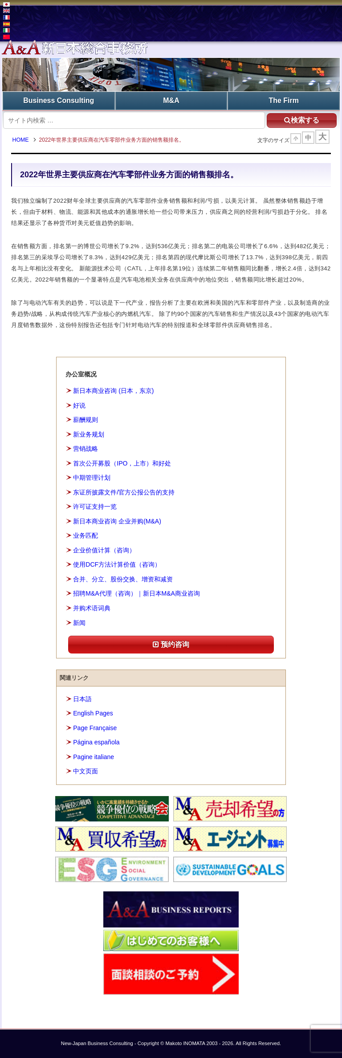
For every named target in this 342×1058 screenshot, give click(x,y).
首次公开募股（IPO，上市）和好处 (122, 463)
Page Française (95, 727)
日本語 (82, 699)
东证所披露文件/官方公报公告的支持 (124, 492)
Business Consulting (58, 100)
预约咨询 (171, 645)
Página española (96, 742)
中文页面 (85, 771)
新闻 (79, 622)
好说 (79, 405)
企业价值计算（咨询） (104, 550)
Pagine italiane (93, 756)
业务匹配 (85, 535)
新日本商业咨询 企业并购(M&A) (117, 521)
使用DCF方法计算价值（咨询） (117, 564)
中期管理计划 (91, 478)
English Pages (93, 713)
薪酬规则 (85, 420)
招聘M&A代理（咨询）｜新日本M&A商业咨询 (136, 593)
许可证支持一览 (95, 507)
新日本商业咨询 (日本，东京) (113, 391)
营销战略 (85, 449)
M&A (171, 100)
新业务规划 (88, 434)
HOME (21, 140)
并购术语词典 (91, 608)
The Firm (284, 100)
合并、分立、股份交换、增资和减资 (123, 579)
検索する (300, 119)
